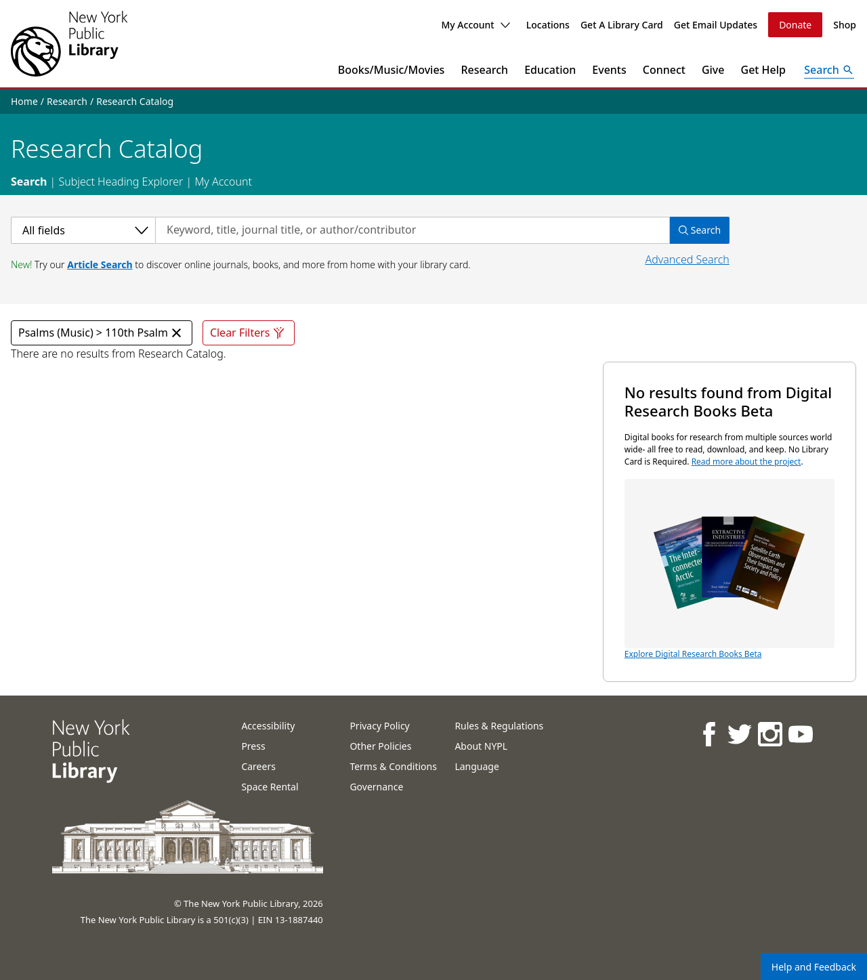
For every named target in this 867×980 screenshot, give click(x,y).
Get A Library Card (621, 24)
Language (476, 766)
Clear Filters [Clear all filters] (248, 332)
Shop (844, 24)
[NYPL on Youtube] (799, 734)
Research (484, 69)
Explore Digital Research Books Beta (729, 569)
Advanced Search (687, 259)
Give (713, 69)
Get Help (763, 69)
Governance (376, 786)
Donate (795, 24)
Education (550, 69)
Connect (664, 69)
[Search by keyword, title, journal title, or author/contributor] (412, 230)
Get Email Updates (715, 24)
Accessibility (268, 725)
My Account (475, 24)
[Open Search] (829, 70)
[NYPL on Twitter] (738, 734)
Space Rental (269, 786)
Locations (548, 24)
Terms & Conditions (393, 766)
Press (253, 746)
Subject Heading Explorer (120, 181)
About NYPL (480, 746)
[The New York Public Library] (69, 44)
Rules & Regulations (498, 725)
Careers (258, 766)
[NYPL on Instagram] (769, 734)
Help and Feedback (813, 966)
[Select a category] (83, 230)
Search (29, 181)
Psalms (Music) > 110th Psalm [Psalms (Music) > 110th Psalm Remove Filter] (101, 332)
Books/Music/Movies (391, 69)
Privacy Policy (379, 725)
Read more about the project (746, 461)
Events (609, 69)
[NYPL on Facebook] (708, 734)
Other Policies (380, 746)
